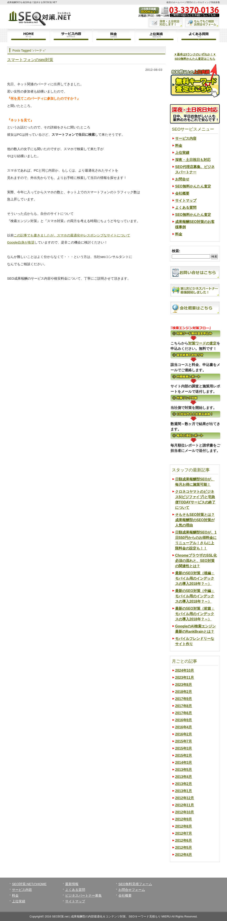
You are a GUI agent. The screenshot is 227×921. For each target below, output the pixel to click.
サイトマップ (185, 200)
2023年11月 (184, 677)
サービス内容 (71, 35)
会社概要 (182, 193)
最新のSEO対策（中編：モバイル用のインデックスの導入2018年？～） (195, 596)
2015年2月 (183, 755)
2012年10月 (184, 812)
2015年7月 (183, 741)
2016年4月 (183, 727)
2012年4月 (183, 855)
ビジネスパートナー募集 (83, 895)
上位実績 (156, 35)
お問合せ (182, 179)
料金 (113, 35)
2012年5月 (183, 847)
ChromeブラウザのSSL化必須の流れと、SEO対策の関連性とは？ (196, 560)
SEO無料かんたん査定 (193, 186)
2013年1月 (183, 791)
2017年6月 (183, 713)
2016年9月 (183, 720)
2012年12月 (184, 798)
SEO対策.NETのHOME (29, 884)
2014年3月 (183, 762)
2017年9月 (183, 699)
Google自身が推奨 (20, 242)
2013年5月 (183, 770)
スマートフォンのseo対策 (30, 60)
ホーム (28, 35)
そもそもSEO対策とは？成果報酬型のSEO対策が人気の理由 (195, 520)
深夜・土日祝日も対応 (193, 160)
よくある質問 (198, 35)
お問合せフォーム (131, 890)
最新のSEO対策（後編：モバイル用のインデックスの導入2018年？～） (195, 578)
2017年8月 (183, 706)
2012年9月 (183, 819)
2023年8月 (183, 685)
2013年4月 (183, 777)
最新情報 (71, 884)
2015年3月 (183, 748)
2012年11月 (184, 805)
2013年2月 (183, 784)
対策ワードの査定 (202, 343)
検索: (176, 251)
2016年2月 (183, 734)
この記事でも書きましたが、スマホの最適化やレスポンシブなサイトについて (72, 235)
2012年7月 (183, 833)
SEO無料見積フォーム (135, 884)
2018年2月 (183, 692)
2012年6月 (183, 840)
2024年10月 (184, 670)
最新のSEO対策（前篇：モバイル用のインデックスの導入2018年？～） (195, 614)
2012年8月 (183, 826)
